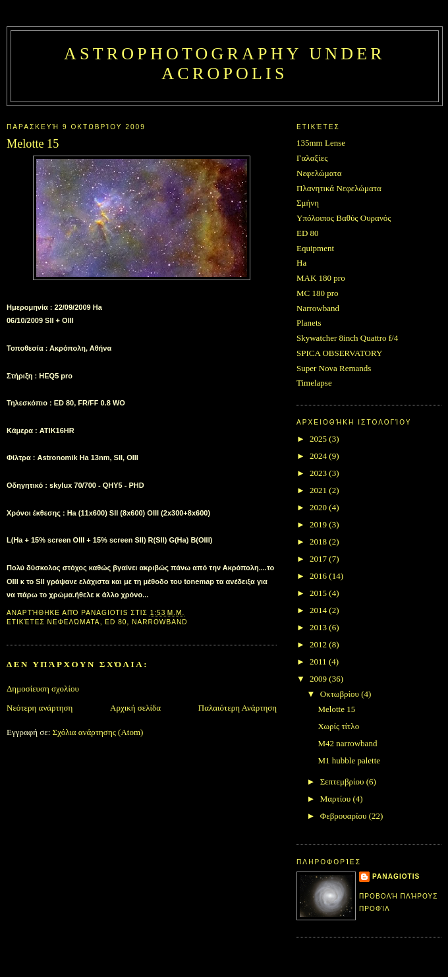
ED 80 (115, 622)
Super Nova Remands (333, 368)
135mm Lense (320, 143)
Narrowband (159, 622)
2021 (319, 490)
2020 (319, 507)
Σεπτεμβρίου (343, 781)
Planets (309, 323)
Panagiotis (396, 876)
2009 (319, 679)
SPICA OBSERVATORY (339, 353)
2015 (319, 593)
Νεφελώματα (73, 622)
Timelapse (314, 383)
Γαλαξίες (311, 158)
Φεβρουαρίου (344, 816)
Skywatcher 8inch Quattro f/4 (347, 338)
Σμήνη (307, 203)
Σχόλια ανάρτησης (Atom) (98, 732)
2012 (319, 644)
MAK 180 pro (320, 278)
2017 (319, 559)
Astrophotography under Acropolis (224, 63)
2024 (319, 456)
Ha (301, 263)
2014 (319, 610)
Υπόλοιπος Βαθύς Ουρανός (343, 218)
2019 (319, 524)
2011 (319, 661)
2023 (319, 473)
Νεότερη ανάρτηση (39, 708)
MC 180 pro (317, 293)
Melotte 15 (336, 709)
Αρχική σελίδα (135, 708)
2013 (319, 627)
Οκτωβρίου (341, 694)
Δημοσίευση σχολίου (43, 689)
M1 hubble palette (349, 760)
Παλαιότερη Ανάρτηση (237, 708)
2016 (319, 576)
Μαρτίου (336, 799)
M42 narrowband (347, 743)
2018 (319, 542)
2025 (319, 439)
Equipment (315, 248)
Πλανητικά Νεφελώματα (338, 188)
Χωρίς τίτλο (338, 726)
